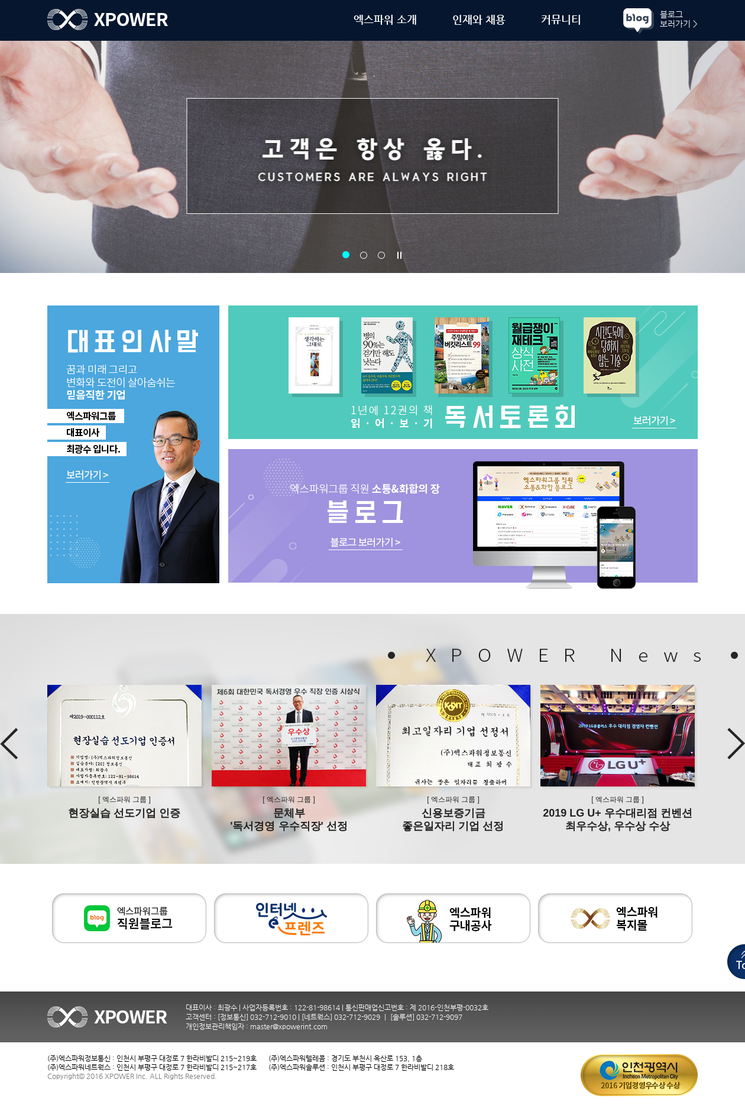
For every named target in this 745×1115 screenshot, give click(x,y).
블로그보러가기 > (679, 18)
